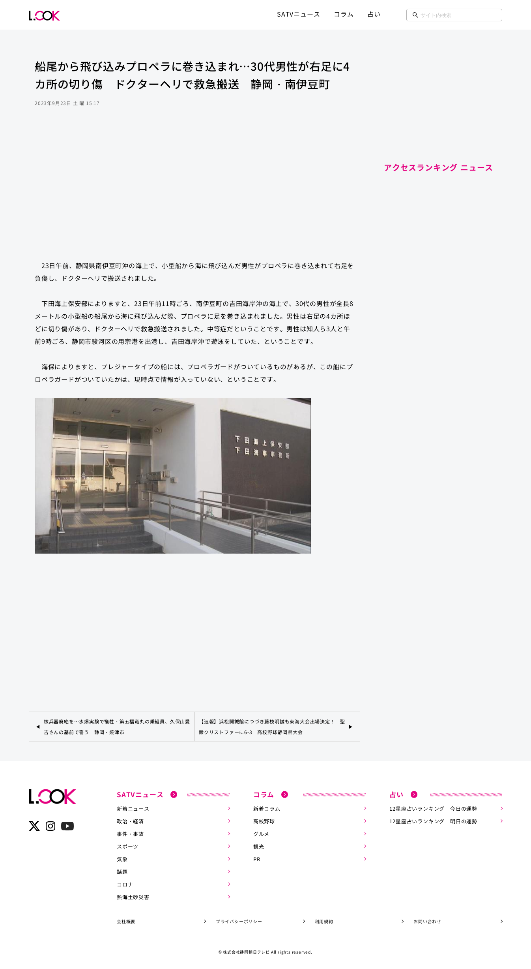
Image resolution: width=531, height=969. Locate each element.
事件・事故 (130, 834)
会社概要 (126, 921)
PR (256, 859)
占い (374, 14)
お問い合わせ (427, 921)
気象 (122, 859)
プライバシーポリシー (239, 921)
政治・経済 (130, 821)
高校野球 (264, 821)
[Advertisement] (194, 191)
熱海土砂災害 (133, 897)
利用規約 (324, 921)
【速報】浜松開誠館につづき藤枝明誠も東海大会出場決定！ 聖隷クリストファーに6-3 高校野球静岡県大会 (272, 726)
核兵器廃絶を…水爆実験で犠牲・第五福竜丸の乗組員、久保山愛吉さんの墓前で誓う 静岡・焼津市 (117, 726)
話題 (122, 871)
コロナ (125, 884)
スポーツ (127, 846)
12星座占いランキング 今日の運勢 (433, 808)
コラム (343, 14)
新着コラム (266, 808)
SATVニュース (298, 14)
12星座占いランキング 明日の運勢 (433, 821)
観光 (258, 846)
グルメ (261, 834)
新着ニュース (133, 808)
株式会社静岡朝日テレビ (246, 952)
